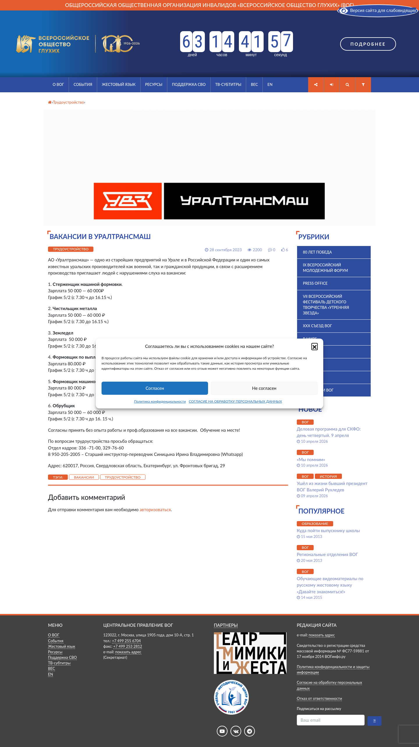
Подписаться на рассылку (319, 708)
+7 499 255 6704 (126, 640)
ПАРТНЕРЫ (226, 625)
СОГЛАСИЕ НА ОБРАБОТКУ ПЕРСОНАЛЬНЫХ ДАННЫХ (235, 401)
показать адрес (128, 651)
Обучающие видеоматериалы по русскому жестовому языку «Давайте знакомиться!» (330, 585)
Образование (315, 523)
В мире (310, 339)
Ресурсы (153, 84)
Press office (315, 283)
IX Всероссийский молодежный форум (325, 268)
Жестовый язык (119, 84)
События (83, 84)
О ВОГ (58, 84)
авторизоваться (155, 509)
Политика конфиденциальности (160, 401)
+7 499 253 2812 (127, 646)
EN (269, 84)
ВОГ (306, 351)
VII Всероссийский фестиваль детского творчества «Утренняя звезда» (326, 305)
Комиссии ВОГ (318, 390)
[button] (314, 346)
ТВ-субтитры (228, 84)
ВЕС (254, 84)
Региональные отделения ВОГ (327, 554)
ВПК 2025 (311, 364)
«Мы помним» (311, 459)
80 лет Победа (317, 252)
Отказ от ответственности (319, 698)
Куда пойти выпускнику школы (328, 530)
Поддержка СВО (189, 84)
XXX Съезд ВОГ (317, 325)
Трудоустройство (70, 249)
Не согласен (264, 388)
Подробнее (368, 44)
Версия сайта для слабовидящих (377, 10)
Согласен (154, 388)
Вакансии (84, 477)
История (312, 377)
